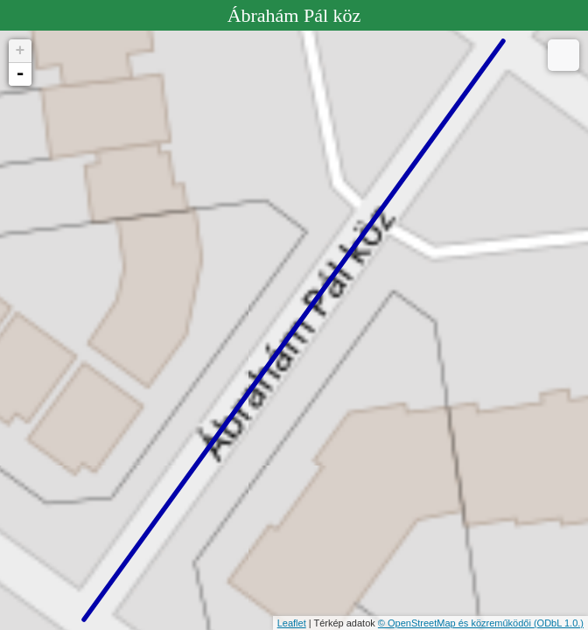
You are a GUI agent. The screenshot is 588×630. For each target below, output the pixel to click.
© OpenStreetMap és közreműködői (456, 623)
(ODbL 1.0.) (559, 623)
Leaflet (291, 623)
